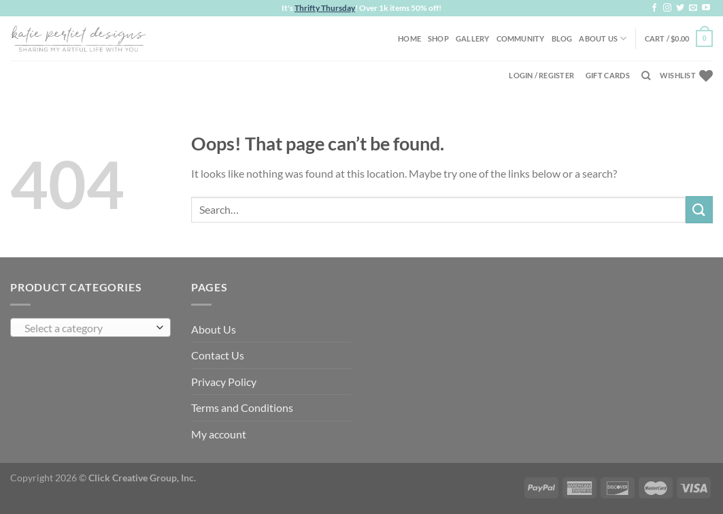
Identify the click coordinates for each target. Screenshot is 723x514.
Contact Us (217, 355)
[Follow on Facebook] (654, 8)
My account (218, 434)
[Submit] (699, 209)
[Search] (645, 75)
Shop (438, 38)
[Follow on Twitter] (680, 8)
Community (521, 38)
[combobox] (90, 327)
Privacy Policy (223, 381)
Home (409, 38)
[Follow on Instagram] (667, 8)
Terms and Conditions (242, 407)
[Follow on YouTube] (706, 8)
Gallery (473, 38)
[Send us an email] (693, 8)
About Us (602, 38)
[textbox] (87, 328)
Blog (562, 38)
